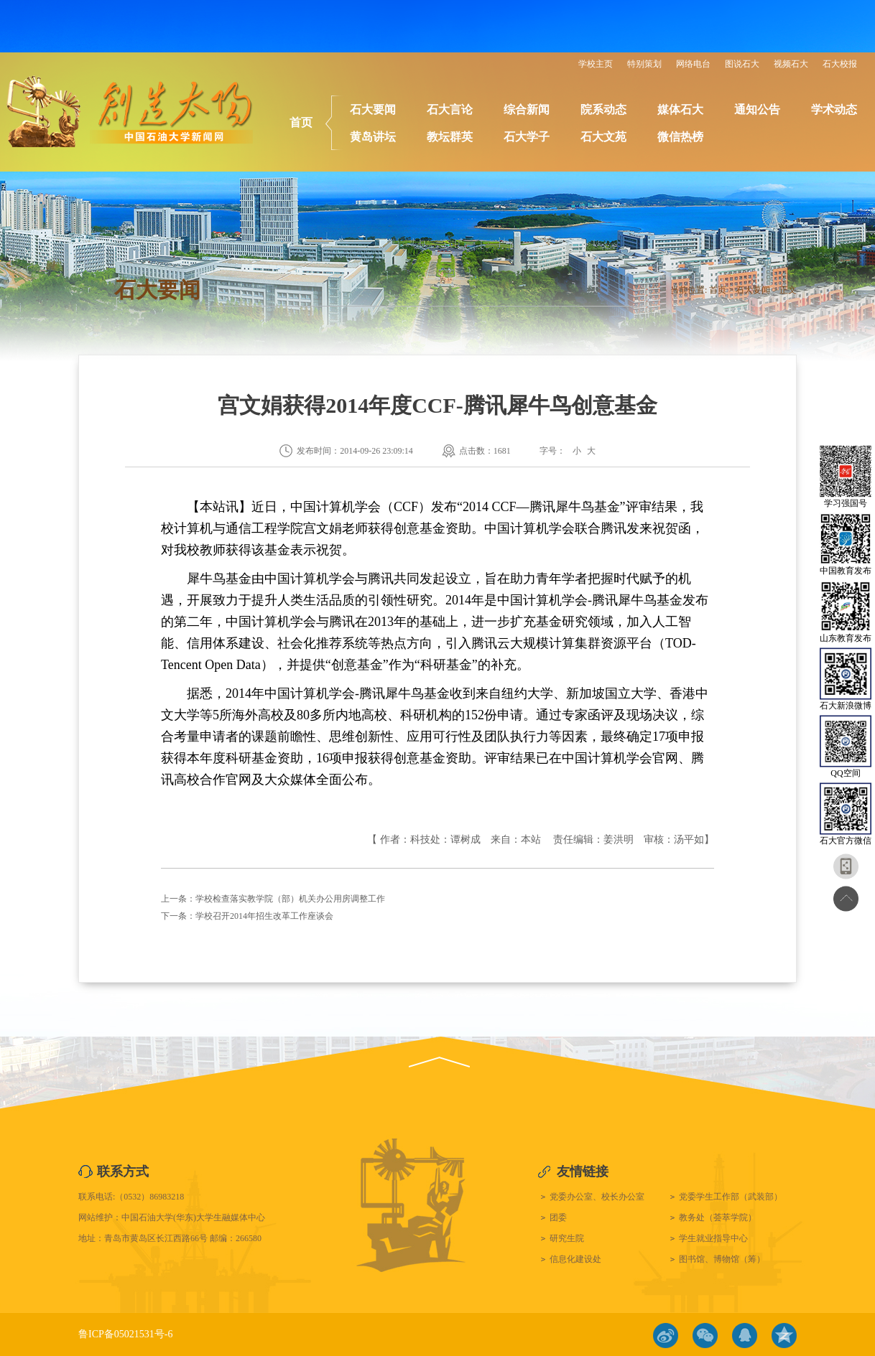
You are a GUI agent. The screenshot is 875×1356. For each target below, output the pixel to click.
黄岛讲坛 (373, 137)
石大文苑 (603, 137)
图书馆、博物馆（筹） (722, 1259)
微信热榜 (680, 137)
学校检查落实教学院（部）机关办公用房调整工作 (290, 899)
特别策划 (644, 64)
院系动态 (603, 109)
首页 (301, 122)
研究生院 (567, 1238)
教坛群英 (450, 137)
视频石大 (791, 64)
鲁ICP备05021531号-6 (125, 1334)
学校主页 (595, 64)
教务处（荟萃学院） (717, 1217)
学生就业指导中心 (713, 1238)
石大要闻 (373, 109)
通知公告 (757, 109)
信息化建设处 (575, 1259)
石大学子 (527, 137)
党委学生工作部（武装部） (730, 1197)
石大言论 (450, 109)
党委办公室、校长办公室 (597, 1197)
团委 (558, 1217)
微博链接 (665, 1335)
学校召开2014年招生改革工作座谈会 (264, 916)
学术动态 (834, 109)
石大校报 (840, 64)
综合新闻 (527, 109)
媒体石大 (680, 109)
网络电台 (693, 64)
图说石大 (742, 64)
